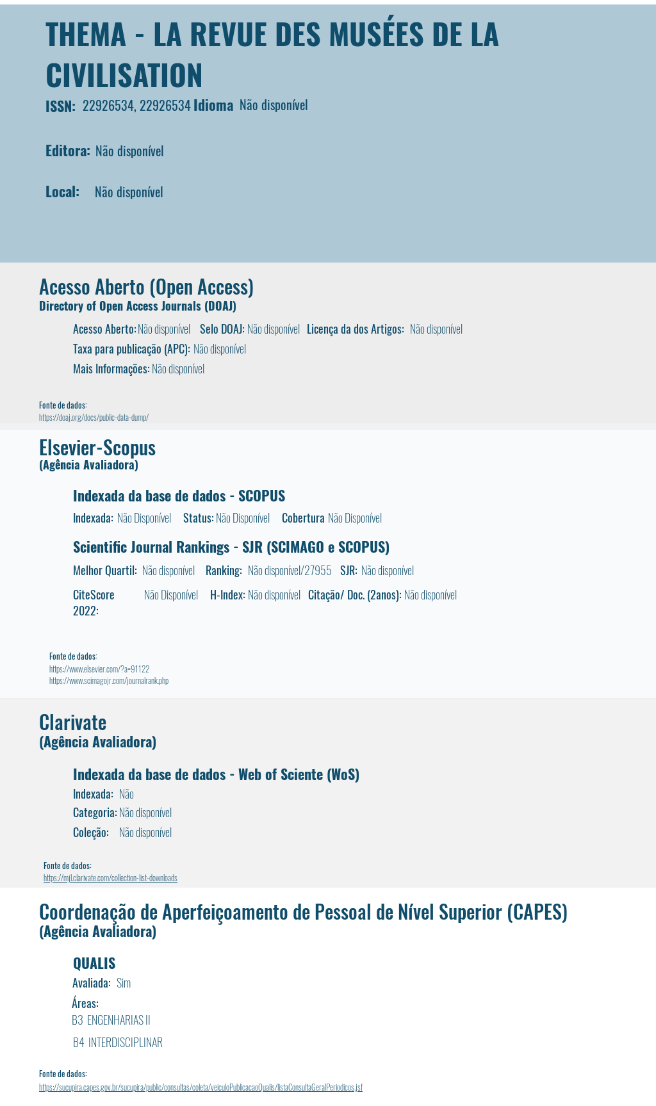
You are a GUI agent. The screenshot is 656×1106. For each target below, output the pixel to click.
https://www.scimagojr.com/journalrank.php (108, 680)
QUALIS (94, 962)
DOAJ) (222, 305)
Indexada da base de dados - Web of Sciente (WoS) (216, 773)
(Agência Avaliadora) (88, 464)
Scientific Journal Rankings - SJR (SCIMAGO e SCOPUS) (231, 546)
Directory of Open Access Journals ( (123, 305)
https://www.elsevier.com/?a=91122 (99, 668)
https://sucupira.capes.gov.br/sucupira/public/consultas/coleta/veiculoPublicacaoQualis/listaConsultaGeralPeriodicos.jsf (201, 1086)
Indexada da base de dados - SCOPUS (179, 495)
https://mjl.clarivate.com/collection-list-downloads (110, 877)
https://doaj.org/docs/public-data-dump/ (94, 417)
